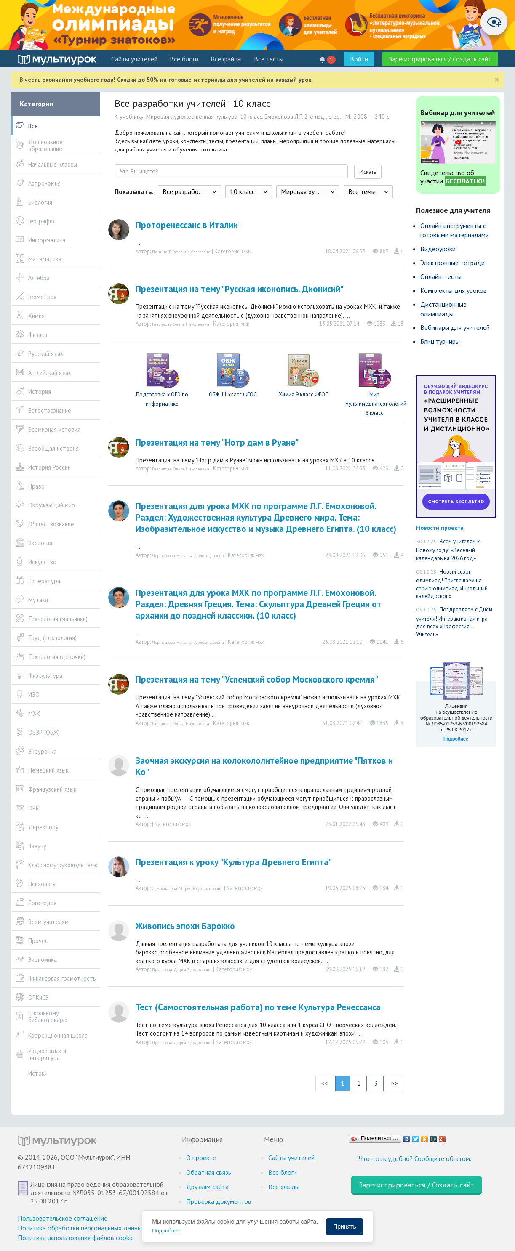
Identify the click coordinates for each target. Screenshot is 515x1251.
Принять (344, 1226)
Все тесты (268, 59)
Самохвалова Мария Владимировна (187, 888)
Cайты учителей (134, 59)
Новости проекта (440, 527)
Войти (359, 59)
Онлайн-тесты (441, 276)
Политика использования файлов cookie (76, 1237)
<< (324, 1083)
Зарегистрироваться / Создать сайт (440, 59)
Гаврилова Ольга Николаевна (180, 324)
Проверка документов (218, 1201)
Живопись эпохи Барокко (185, 926)
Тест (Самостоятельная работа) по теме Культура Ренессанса (258, 1007)
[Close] (496, 79)
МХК (246, 252)
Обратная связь (208, 1172)
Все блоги (184, 59)
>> (394, 1083)
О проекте (201, 1157)
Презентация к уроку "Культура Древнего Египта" (234, 862)
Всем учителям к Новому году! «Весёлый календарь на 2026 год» (448, 550)
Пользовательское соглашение (62, 1218)
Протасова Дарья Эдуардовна (182, 969)
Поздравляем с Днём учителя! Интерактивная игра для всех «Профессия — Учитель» (454, 622)
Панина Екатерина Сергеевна (181, 252)
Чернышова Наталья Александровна (188, 555)
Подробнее (166, 1230)
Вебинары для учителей (455, 327)
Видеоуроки (438, 248)
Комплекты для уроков (453, 290)
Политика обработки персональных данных (81, 1228)
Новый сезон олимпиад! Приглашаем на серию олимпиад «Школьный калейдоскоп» (452, 584)
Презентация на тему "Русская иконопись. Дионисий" (240, 289)
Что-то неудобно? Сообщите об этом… (417, 1158)
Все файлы (226, 59)
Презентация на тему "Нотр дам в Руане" (217, 442)
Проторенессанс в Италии (187, 225)
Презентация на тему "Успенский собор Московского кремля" (257, 679)
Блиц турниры (440, 341)
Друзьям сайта (207, 1186)
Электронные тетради (452, 262)
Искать (368, 171)
